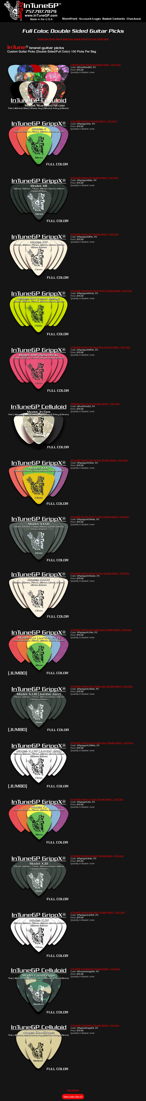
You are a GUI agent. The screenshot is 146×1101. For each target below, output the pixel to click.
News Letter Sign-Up (73, 1096)
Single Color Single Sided (49, 39)
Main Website (73, 1090)
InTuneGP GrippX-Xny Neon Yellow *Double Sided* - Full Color (101, 291)
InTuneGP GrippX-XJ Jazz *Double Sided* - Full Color (96, 799)
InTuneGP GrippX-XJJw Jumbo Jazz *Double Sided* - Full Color (101, 743)
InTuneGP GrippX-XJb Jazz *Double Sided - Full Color (97, 856)
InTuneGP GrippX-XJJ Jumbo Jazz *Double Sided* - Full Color (101, 630)
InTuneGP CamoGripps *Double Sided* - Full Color (95, 969)
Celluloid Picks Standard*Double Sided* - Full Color (95, 64)
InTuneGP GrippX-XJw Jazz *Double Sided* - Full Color (97, 912)
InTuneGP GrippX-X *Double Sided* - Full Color (93, 121)
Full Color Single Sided (98, 39)
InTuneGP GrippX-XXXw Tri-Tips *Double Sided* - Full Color (99, 573)
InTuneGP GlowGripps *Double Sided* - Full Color (94, 1025)
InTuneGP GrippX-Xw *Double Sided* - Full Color (94, 234)
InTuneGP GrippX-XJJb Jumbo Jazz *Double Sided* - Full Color (101, 686)
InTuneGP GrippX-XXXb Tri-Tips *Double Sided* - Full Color (99, 517)
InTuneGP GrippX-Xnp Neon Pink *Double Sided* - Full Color (100, 347)
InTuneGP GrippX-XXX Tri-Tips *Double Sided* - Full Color (99, 460)
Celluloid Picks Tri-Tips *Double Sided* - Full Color (95, 404)
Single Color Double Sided (74, 39)
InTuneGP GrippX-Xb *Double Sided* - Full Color (94, 177)
